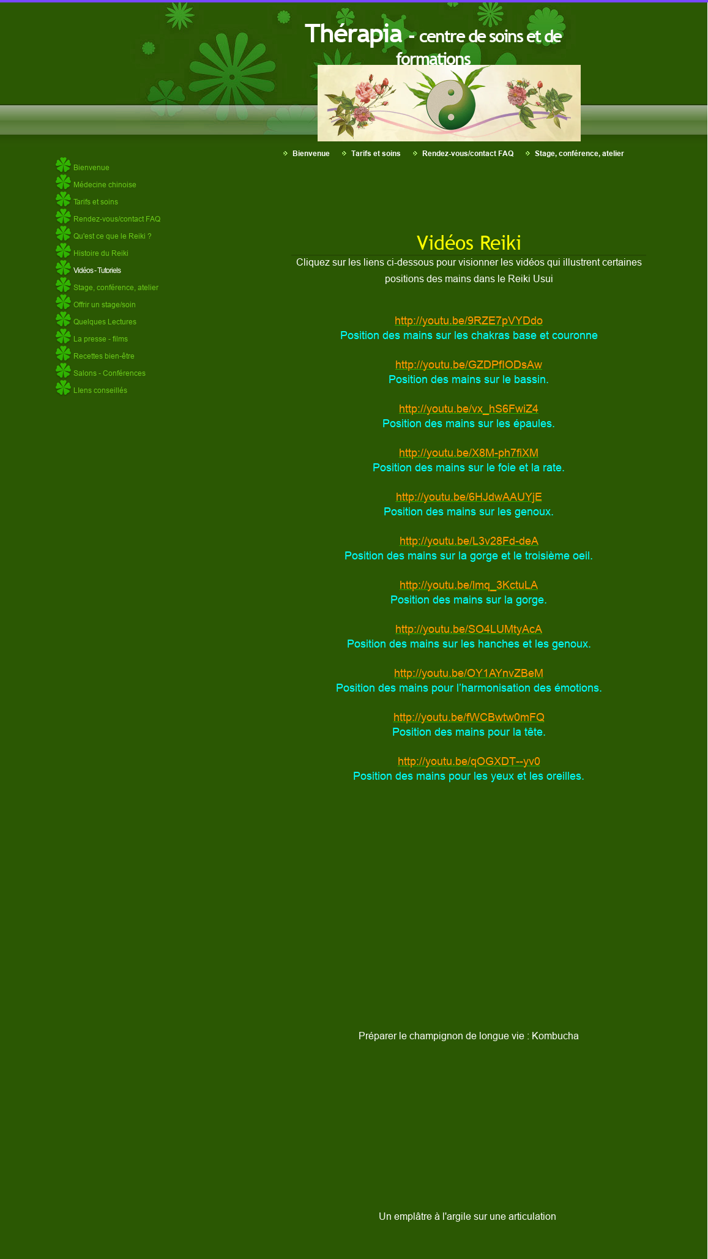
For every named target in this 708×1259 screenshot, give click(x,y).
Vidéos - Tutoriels (97, 270)
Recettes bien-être (104, 356)
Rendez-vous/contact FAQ (467, 153)
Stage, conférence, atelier (579, 153)
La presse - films (100, 338)
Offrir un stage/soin (104, 304)
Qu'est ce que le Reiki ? (112, 236)
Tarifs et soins (376, 153)
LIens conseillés (100, 390)
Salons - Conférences (109, 373)
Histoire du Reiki (101, 253)
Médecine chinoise (104, 184)
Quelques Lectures (104, 321)
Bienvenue (311, 153)
